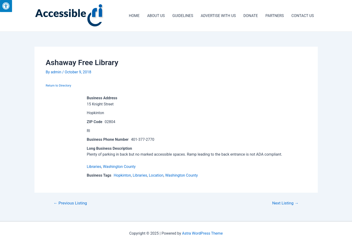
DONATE (250, 15)
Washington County (119, 166)
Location (156, 175)
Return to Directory (58, 85)
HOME (134, 15)
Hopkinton (122, 175)
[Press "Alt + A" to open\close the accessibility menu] (6, 6)
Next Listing (285, 203)
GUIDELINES (182, 15)
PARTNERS (274, 15)
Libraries (94, 166)
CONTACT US (302, 15)
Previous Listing (70, 203)
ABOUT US (156, 15)
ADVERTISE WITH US (218, 15)
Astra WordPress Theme (202, 233)
